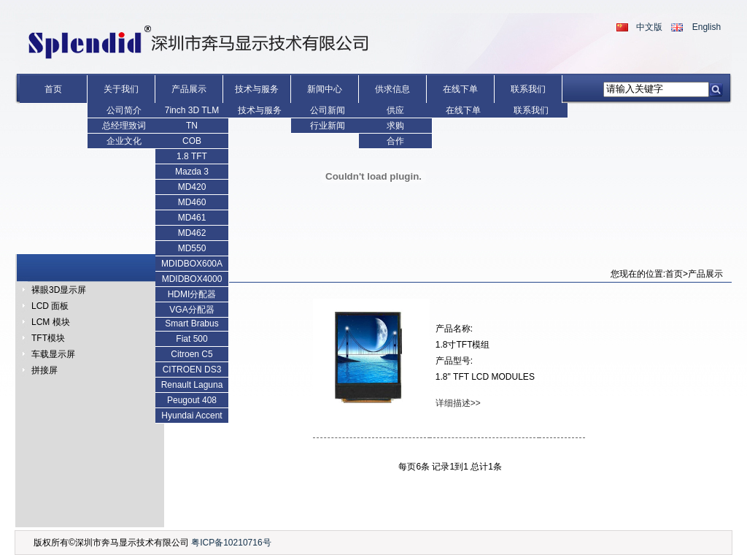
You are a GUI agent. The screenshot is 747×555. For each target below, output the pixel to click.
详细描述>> (458, 403)
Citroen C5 (191, 354)
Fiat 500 (191, 339)
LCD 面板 (50, 306)
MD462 (192, 233)
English (706, 27)
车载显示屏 (53, 354)
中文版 (649, 27)
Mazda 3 (192, 171)
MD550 (192, 248)
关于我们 (121, 89)
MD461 (192, 218)
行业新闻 (327, 125)
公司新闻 (327, 110)
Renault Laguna (192, 385)
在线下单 (460, 89)
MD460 (192, 202)
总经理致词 (124, 125)
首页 (53, 89)
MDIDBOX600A (191, 264)
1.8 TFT (192, 156)
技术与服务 (257, 89)
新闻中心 (324, 89)
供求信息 (392, 89)
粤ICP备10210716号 (231, 542)
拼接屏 (44, 370)
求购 (395, 125)
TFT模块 (48, 338)
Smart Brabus (191, 323)
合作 (395, 141)
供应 (395, 110)
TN (192, 125)
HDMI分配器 (192, 294)
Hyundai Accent (191, 415)
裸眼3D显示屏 (58, 290)
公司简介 (124, 110)
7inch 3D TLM (192, 110)
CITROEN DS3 (192, 369)
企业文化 (124, 141)
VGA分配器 (191, 310)
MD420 (192, 187)
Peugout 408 (192, 400)
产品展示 (188, 89)
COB (191, 141)
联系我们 (528, 89)
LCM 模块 (50, 322)
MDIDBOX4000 (192, 279)
